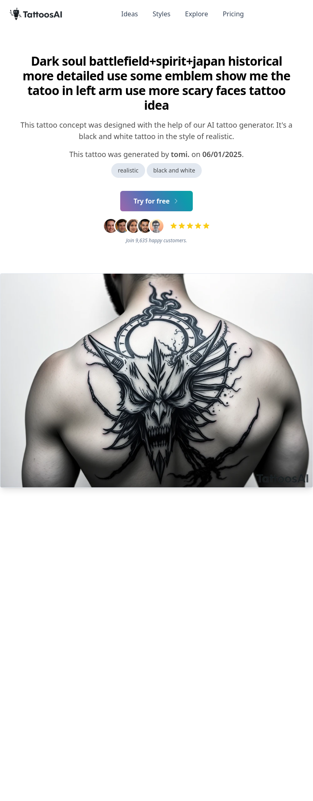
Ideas (129, 13)
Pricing (233, 13)
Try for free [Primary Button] (157, 201)
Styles (162, 13)
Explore (196, 13)
